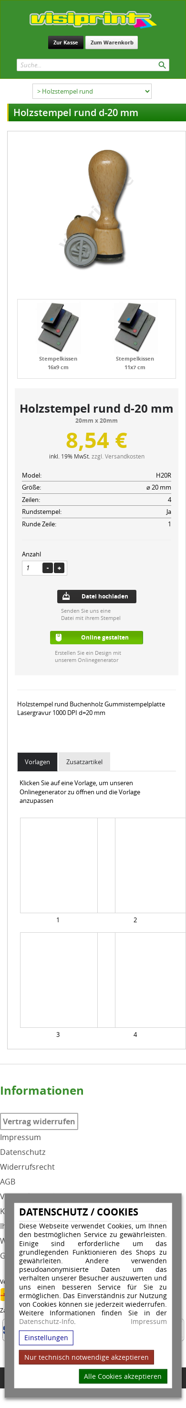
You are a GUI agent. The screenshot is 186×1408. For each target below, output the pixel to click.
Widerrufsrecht (27, 1167)
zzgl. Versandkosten (118, 456)
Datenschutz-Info (46, 1321)
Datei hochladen (105, 596)
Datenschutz (22, 1152)
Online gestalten (105, 637)
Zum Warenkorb (112, 42)
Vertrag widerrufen (39, 1121)
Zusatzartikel (84, 761)
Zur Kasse (65, 42)
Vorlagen (37, 761)
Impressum (149, 1321)
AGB (7, 1182)
